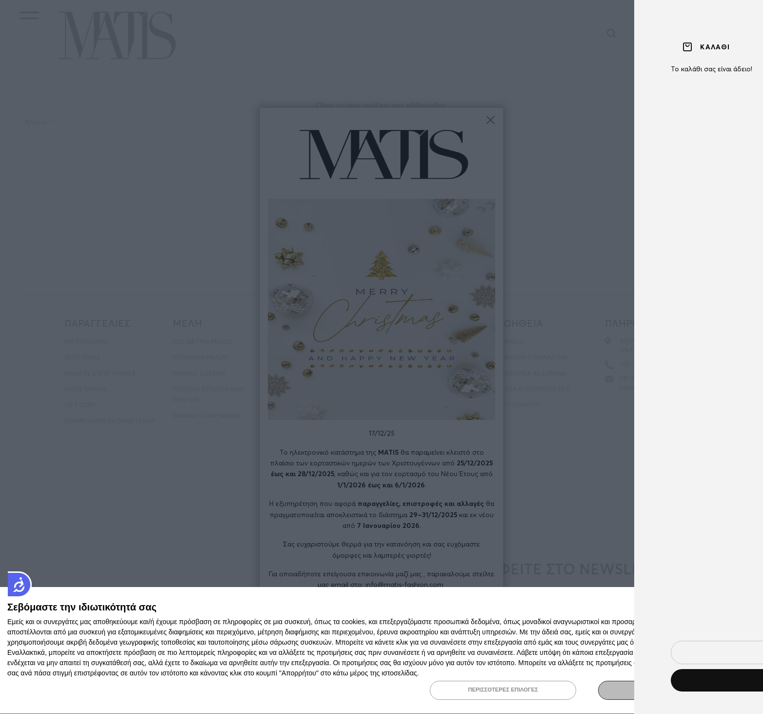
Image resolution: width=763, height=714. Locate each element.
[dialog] (381, 650)
